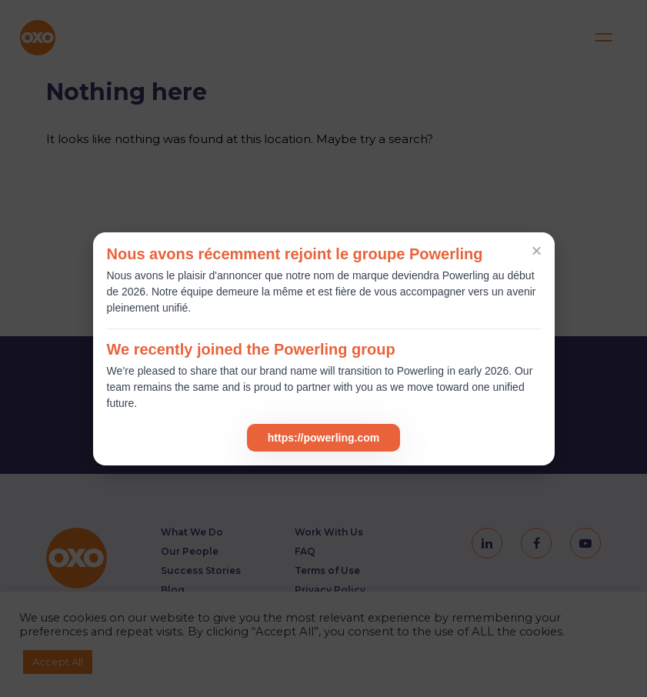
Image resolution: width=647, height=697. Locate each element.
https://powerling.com (323, 438)
